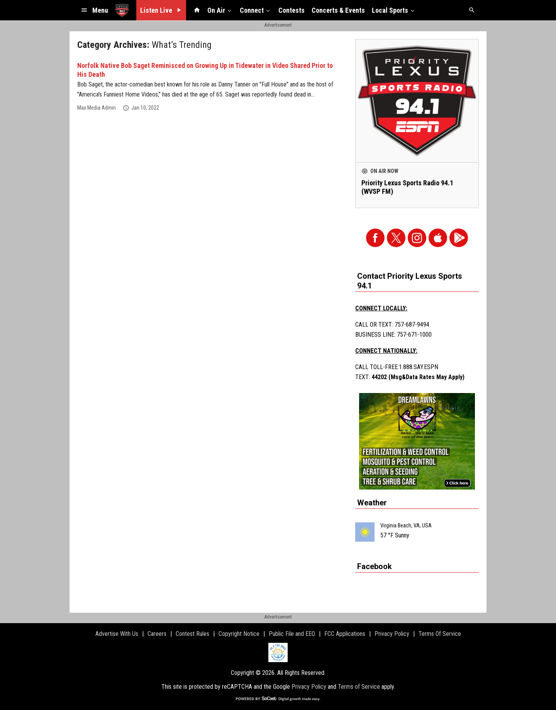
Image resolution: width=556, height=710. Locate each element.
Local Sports (394, 9)
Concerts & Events (338, 10)
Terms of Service (359, 686)
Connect (255, 9)
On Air (220, 9)
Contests (291, 10)
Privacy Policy (309, 686)
